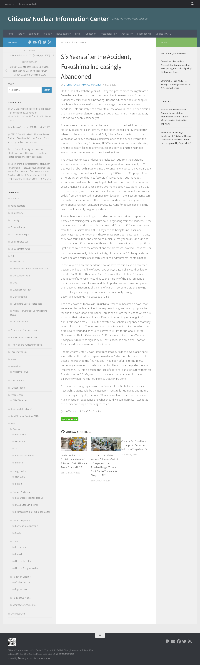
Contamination (22, 582)
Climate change (18, 227)
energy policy (19, 471)
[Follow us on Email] (35, 42)
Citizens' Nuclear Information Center (58, 19)
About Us (9, 3)
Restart (18, 483)
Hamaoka (20, 441)
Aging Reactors (18, 205)
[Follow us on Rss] (50, 42)
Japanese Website (28, 3)
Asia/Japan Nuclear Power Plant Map (30, 268)
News (10, 33)
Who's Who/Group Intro (24, 604)
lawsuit (18, 554)
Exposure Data (20, 296)
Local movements (19, 351)
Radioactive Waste (21, 597)
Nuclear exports (18, 380)
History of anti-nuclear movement (26, 344)
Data (20, 33)
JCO (17, 448)
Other (15, 541)
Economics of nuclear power (24, 330)
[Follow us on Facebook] (40, 42)
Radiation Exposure (22, 576)
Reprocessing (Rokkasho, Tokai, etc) (32, 511)
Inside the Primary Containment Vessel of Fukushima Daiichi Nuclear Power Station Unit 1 (73, 463)
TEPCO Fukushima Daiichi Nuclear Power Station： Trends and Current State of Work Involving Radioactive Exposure (28, 138)
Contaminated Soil (19, 241)
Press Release (107, 33)
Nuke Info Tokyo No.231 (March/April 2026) (30, 127)
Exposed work (22, 589)
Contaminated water (20, 248)
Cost (15, 282)
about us (15, 198)
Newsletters (62, 33)
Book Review (17, 212)
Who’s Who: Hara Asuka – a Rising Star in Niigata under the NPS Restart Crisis (176, 84)
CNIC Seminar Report (20, 234)
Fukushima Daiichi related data (27, 303)
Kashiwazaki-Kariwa (24, 455)
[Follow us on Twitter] (45, 42)
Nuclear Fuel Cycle (21, 492)
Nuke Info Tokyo (20, 371)
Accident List (19, 261)
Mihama (19, 462)
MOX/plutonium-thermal (26, 504)
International (21, 547)
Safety (18, 532)
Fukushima (79, 42)
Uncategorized (18, 613)
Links (77, 33)
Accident (66, 42)
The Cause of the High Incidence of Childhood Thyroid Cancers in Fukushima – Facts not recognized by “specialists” (28, 153)
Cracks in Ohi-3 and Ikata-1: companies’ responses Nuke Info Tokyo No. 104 (134, 445)
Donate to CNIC (163, 33)
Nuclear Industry (23, 561)
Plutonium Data (20, 321)
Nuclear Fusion (18, 387)
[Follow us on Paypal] (30, 42)
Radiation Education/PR (22, 409)
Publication (90, 33)
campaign (34, 33)
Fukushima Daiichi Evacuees (24, 337)
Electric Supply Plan (22, 289)
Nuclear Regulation (22, 520)
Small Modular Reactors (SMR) (25, 416)
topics (46, 33)
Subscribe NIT (144, 33)
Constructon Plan (21, 275)
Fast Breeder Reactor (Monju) (29, 497)
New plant (20, 476)
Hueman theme (43, 658)
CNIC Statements (20, 400)
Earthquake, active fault (26, 525)
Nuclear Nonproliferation (27, 568)
